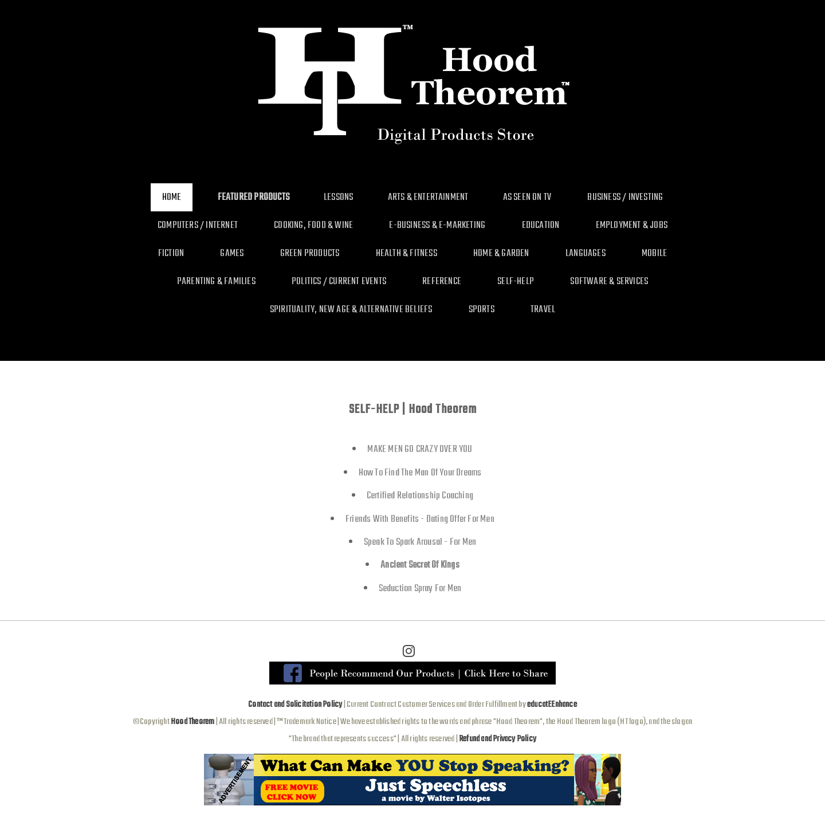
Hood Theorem (192, 722)
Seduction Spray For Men (420, 588)
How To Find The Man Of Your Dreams (420, 473)
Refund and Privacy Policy (497, 739)
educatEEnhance (552, 704)
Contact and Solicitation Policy (295, 704)
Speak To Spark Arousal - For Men (420, 542)
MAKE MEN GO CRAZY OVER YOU (419, 449)
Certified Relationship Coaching (420, 495)
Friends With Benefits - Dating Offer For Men (419, 519)
